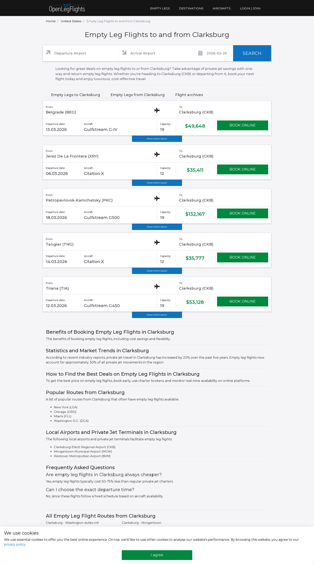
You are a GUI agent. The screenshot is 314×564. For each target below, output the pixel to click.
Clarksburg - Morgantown (141, 523)
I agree (157, 555)
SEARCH (252, 53)
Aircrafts (222, 8)
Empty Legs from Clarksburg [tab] (138, 95)
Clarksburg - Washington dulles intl (72, 523)
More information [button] (157, 138)
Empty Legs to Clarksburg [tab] (75, 95)
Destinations (191, 8)
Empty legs (160, 8)
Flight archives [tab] (189, 95)
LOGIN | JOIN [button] (250, 8)
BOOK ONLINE (242, 125)
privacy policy (15, 544)
